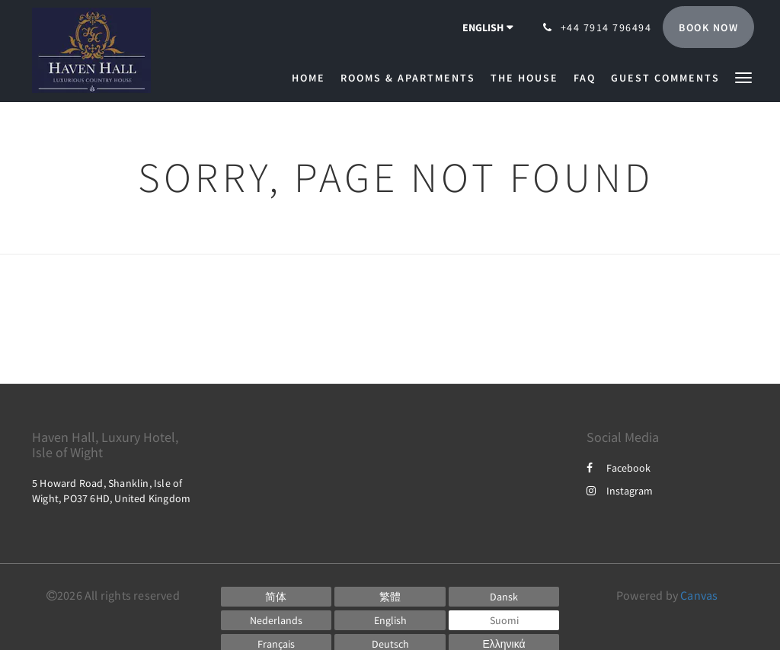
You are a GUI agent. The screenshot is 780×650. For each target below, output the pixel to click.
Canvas (699, 595)
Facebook (619, 468)
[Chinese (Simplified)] (276, 597)
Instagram (620, 491)
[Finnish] (504, 620)
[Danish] (504, 597)
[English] (390, 620)
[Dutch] (276, 620)
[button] (743, 76)
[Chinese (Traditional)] (390, 597)
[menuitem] (312, 77)
